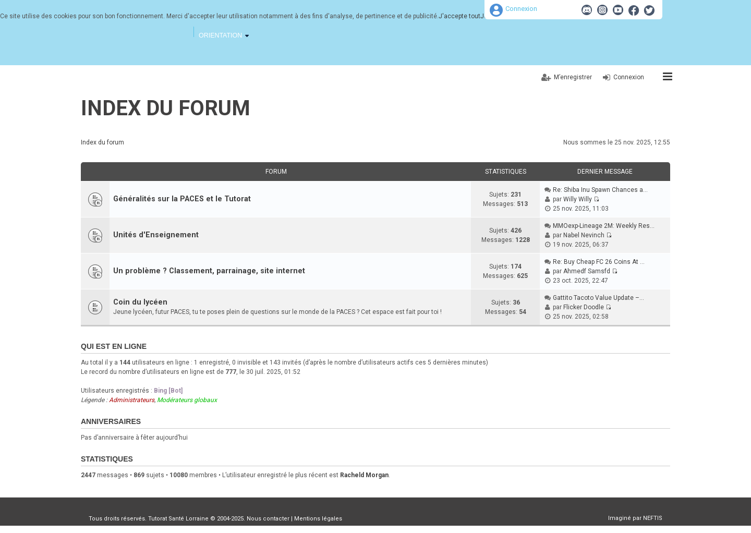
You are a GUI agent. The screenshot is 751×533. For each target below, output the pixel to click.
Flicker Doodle (583, 307)
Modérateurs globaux (187, 400)
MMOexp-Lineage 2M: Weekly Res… (604, 225)
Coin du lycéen (140, 302)
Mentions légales (318, 518)
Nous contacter (268, 518)
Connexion (521, 9)
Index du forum (165, 108)
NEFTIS (652, 518)
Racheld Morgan (364, 475)
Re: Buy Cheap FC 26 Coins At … (599, 261)
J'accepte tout (459, 16)
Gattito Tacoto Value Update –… (598, 297)
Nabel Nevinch (583, 235)
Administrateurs (131, 400)
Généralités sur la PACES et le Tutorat (182, 199)
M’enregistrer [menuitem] (573, 77)
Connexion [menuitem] (628, 77)
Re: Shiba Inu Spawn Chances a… (600, 189)
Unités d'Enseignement (156, 235)
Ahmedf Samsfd (586, 271)
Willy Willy (577, 199)
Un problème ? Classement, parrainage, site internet (209, 270)
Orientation (220, 35)
